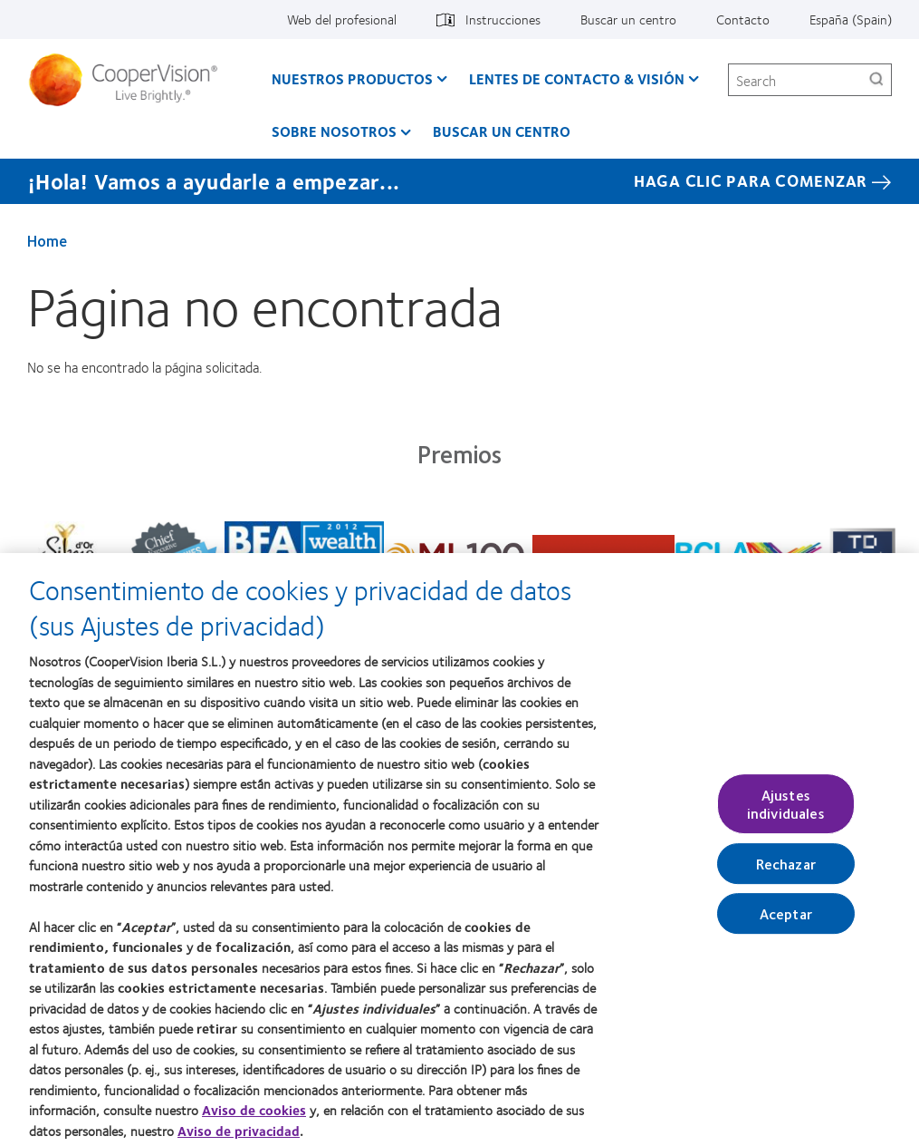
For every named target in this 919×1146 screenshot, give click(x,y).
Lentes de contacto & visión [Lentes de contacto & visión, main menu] (576, 78)
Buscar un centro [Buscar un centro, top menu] (628, 19)
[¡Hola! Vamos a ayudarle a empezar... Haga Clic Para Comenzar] (459, 181)
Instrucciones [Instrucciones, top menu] (503, 19)
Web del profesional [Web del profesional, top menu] (342, 19)
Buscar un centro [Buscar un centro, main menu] (501, 131)
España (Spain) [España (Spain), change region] (850, 19)
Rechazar (786, 870)
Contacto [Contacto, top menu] (743, 19)
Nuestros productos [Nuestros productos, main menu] (352, 78)
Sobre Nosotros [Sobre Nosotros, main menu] (334, 131)
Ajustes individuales (786, 810)
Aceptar (786, 919)
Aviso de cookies (254, 1117)
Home (47, 240)
